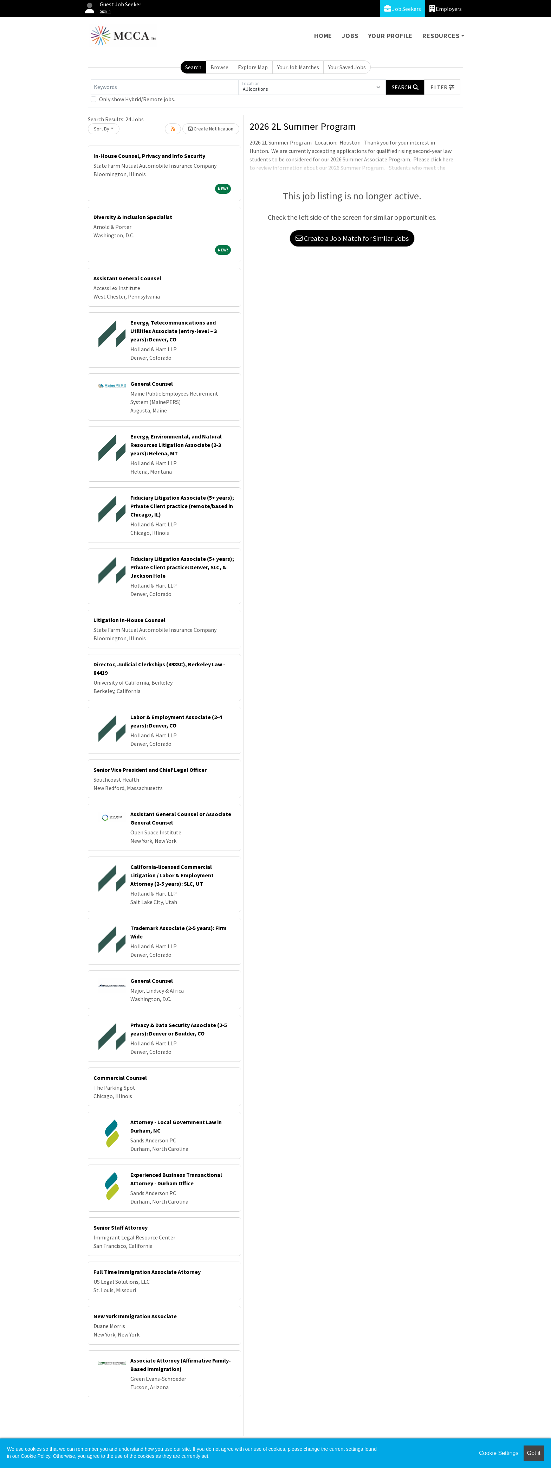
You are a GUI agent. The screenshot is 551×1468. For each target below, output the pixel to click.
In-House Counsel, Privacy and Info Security (149, 155)
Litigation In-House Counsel (129, 619)
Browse (219, 67)
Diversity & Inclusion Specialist (132, 216)
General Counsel (151, 383)
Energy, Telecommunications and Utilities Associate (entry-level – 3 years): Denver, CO (173, 331)
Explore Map (253, 67)
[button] (442, 87)
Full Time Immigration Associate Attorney (147, 1271)
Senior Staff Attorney (120, 1227)
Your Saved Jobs (347, 67)
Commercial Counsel (120, 1077)
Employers (445, 8)
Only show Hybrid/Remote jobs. (137, 99)
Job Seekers (402, 8)
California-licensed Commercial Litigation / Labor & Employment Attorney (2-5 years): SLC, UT (172, 875)
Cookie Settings (498, 1453)
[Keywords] (164, 87)
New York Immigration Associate (135, 1316)
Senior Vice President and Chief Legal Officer (150, 769)
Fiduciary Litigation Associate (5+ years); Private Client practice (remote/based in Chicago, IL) (182, 506)
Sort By (101, 129)
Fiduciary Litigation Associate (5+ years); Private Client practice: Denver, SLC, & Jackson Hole (182, 567)
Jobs (350, 36)
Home (323, 36)
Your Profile (390, 36)
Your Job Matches (298, 67)
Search (193, 67)
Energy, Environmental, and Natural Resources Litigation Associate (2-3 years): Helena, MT (176, 445)
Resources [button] (440, 36)
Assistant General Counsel (127, 278)
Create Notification (210, 129)
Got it (533, 1453)
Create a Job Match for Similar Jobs (352, 238)
